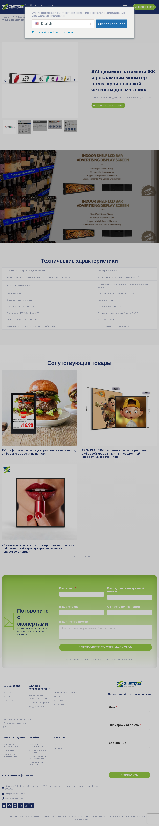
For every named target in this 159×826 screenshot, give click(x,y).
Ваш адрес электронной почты (125, 590)
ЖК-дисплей (22, 16)
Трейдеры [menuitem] (8, 750)
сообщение (117, 742)
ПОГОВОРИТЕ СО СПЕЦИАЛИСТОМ (105, 647)
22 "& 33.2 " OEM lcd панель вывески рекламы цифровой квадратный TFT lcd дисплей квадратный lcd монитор (114, 453)
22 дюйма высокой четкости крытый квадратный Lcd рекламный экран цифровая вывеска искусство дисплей (38, 548)
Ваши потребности (73, 621)
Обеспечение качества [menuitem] (36, 763)
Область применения (123, 606)
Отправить (129, 774)
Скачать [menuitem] (58, 748)
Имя (113, 707)
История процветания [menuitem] (36, 745)
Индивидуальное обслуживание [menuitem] (38, 757)
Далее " (88, 556)
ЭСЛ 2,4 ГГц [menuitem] (9, 692)
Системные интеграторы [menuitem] (10, 755)
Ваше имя (67, 588)
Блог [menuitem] (56, 744)
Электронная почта (125, 725)
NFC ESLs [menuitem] (8, 700)
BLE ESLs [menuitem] (7, 696)
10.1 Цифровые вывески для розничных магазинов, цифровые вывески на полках (39, 452)
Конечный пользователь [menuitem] (10, 745)
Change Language (111, 23)
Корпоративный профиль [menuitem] (37, 751)
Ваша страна (69, 606)
